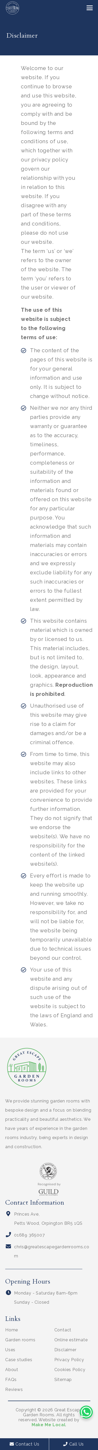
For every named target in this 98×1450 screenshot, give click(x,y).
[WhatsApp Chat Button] (86, 1412)
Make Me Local (48, 1424)
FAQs (11, 1379)
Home (11, 1329)
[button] (89, 8)
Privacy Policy (69, 1359)
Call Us (73, 1444)
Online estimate (71, 1339)
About (11, 1369)
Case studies (18, 1359)
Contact (63, 1329)
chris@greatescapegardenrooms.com (51, 1251)
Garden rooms (20, 1339)
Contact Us (24, 1444)
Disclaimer (65, 1349)
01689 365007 (29, 1235)
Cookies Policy (69, 1369)
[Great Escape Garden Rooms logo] (12, 8)
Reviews (14, 1389)
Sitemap (63, 1379)
